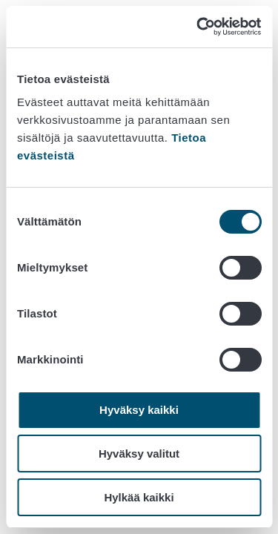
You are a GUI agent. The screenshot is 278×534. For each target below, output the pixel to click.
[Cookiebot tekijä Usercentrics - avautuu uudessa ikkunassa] (198, 26)
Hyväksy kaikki (139, 409)
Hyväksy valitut (139, 453)
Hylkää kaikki (138, 497)
